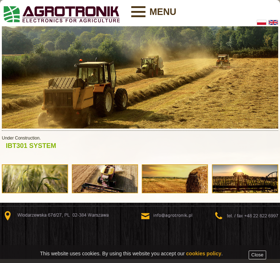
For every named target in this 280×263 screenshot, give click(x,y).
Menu (162, 12)
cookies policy (203, 255)
